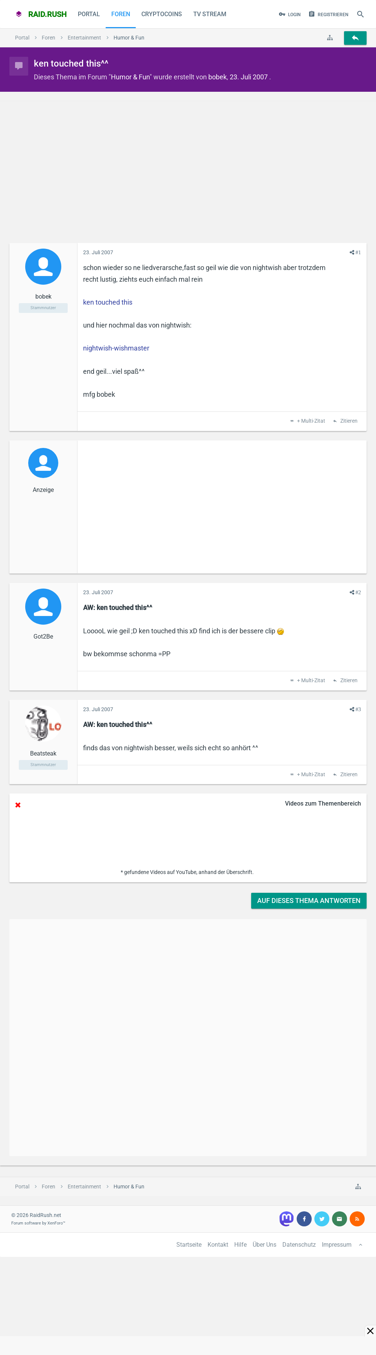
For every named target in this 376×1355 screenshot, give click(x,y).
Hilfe (240, 1244)
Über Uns (264, 1244)
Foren (120, 14)
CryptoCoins (161, 14)
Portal (89, 14)
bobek (217, 77)
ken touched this (107, 302)
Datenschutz (299, 1244)
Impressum (337, 1244)
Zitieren (348, 421)
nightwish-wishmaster (116, 348)
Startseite (189, 1244)
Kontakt (218, 1244)
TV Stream (209, 14)
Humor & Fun (130, 77)
